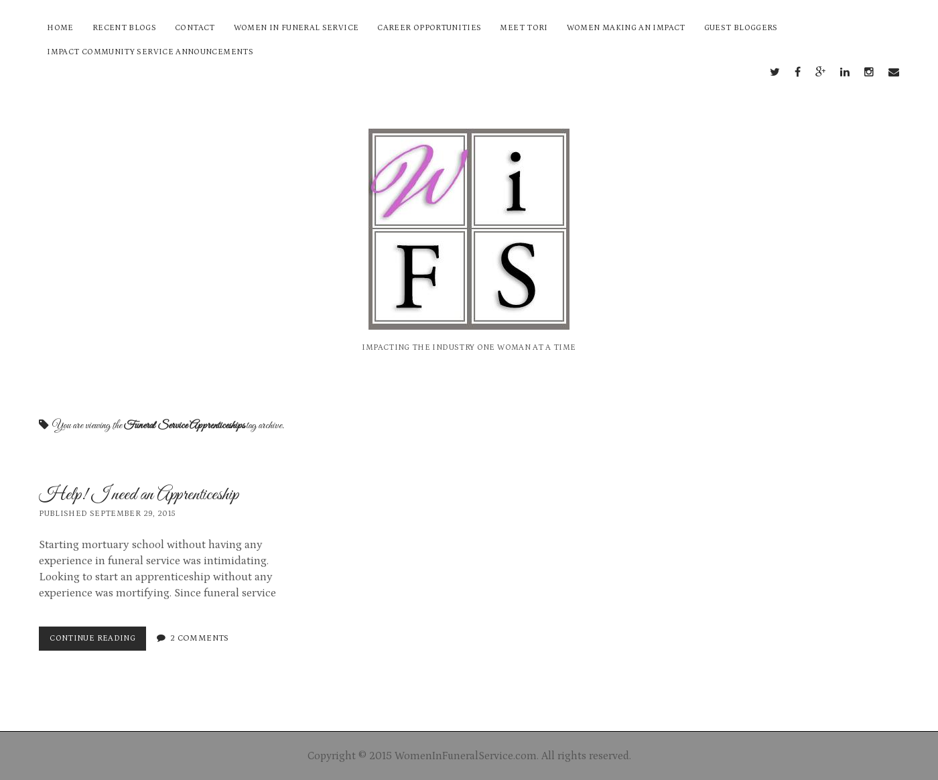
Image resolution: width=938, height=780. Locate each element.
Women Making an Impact (626, 27)
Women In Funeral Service (296, 27)
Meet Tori (523, 27)
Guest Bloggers (741, 27)
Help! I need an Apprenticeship (139, 495)
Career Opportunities (429, 27)
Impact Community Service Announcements (150, 52)
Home (60, 27)
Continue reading (96, 642)
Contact (195, 27)
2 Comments (199, 638)
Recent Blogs (124, 27)
